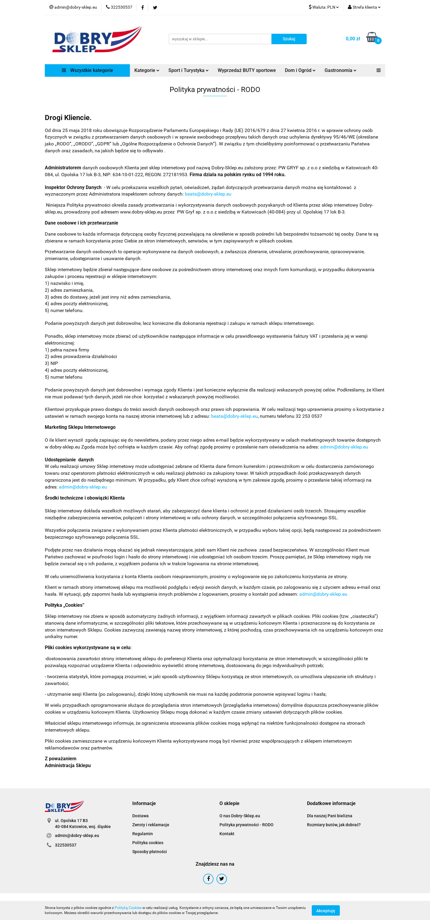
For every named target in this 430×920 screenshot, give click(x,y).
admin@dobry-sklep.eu (344, 447)
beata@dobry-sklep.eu (208, 194)
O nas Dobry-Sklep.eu (239, 815)
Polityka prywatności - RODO (246, 824)
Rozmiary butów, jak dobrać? (334, 824)
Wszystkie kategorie (87, 70)
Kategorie (146, 70)
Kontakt (226, 833)
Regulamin (142, 833)
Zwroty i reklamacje (150, 824)
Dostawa (140, 815)
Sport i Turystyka (188, 70)
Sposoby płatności (149, 851)
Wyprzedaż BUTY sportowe (247, 70)
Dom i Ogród (300, 70)
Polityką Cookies (128, 908)
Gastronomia (341, 70)
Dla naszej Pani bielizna (329, 815)
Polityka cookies (147, 842)
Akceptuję (325, 910)
